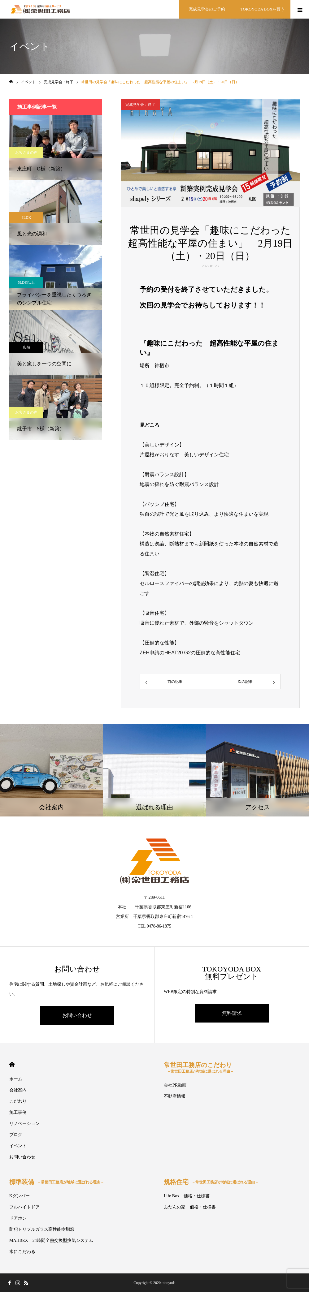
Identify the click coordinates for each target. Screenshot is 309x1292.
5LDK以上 (26, 282)
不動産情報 (174, 1096)
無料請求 (232, 1013)
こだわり (18, 1101)
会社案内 (18, 1090)
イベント (18, 1145)
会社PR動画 (175, 1085)
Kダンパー (19, 1196)
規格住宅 (211, 1181)
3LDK (26, 217)
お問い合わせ (77, 1015)
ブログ (15, 1134)
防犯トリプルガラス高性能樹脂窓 (41, 1229)
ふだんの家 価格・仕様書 (190, 1207)
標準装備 (56, 1181)
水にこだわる (22, 1251)
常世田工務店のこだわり (199, 1068)
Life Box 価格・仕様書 (187, 1196)
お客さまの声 (26, 152)
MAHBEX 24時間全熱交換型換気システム (51, 1240)
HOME (12, 1064)
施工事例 (18, 1112)
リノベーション (24, 1123)
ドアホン (18, 1218)
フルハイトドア (24, 1207)
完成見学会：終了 (140, 104)
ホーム (15, 1079)
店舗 (26, 347)
